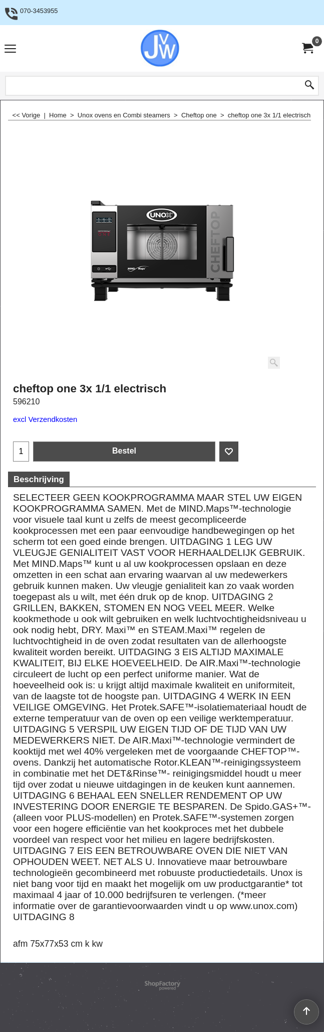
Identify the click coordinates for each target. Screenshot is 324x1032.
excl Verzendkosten (45, 419)
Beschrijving (39, 479)
